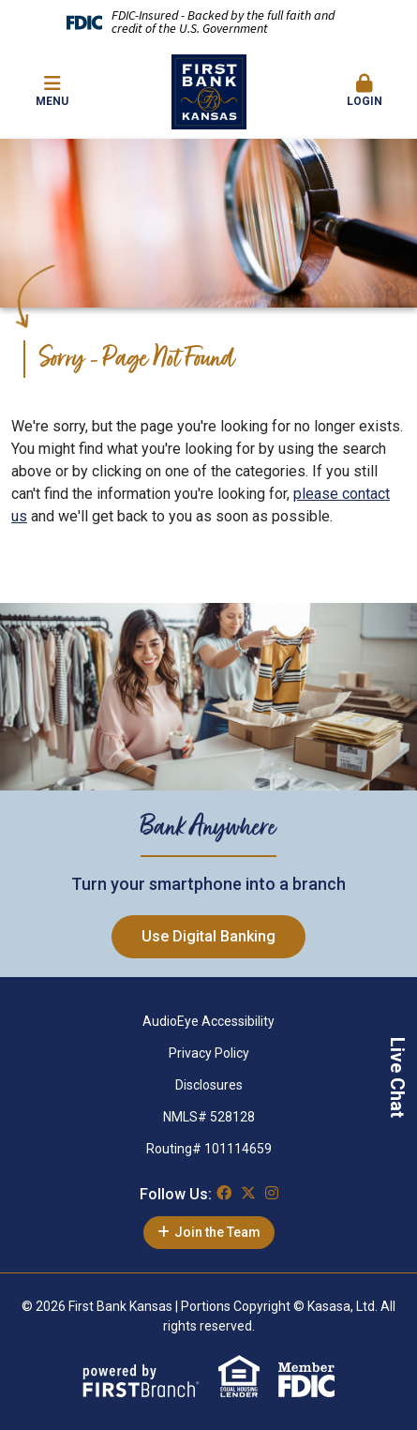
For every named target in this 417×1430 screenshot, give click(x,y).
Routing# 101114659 (209, 1148)
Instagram (271, 1192)
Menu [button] (52, 91)
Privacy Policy (209, 1053)
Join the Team (217, 1232)
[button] (365, 91)
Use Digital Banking (208, 936)
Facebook (223, 1192)
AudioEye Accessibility (208, 1021)
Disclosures (209, 1084)
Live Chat (397, 1077)
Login (365, 91)
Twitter (248, 1192)
